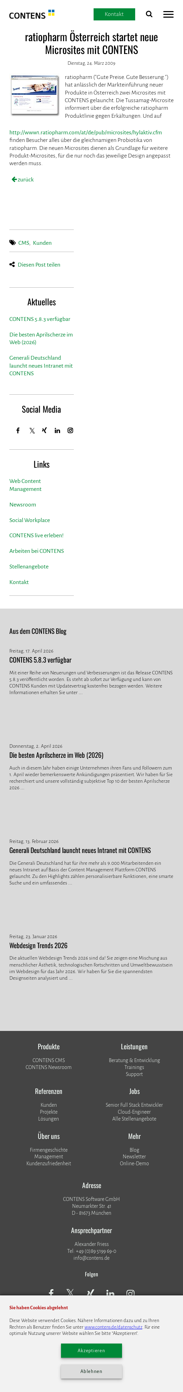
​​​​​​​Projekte (49, 1112)
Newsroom (22, 505)
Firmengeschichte (49, 1150)
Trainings (134, 1067)
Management (48, 1156)
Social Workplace (29, 520)
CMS (23, 243)
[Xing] (44, 431)
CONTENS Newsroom (49, 1067)
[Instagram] (70, 431)
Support (134, 1074)
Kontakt (19, 582)
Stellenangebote (29, 567)
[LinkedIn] (57, 431)
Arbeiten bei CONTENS (36, 551)
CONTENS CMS (49, 1060)
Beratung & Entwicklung (134, 1060)
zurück (25, 180)
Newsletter (134, 1156)
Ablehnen (91, 1371)
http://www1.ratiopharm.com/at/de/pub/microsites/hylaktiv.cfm (85, 132)
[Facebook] (18, 431)
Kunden (42, 243)
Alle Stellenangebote (134, 1119)
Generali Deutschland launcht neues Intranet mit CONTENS (41, 366)
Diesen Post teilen (39, 265)
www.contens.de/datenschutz (113, 1327)
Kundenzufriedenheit (48, 1163)
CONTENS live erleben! (36, 535)
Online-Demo (134, 1163)
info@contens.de (91, 1258)
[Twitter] (32, 431)
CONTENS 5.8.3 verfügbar (39, 319)
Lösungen (48, 1119)
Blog (134, 1150)
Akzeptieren (91, 1350)
